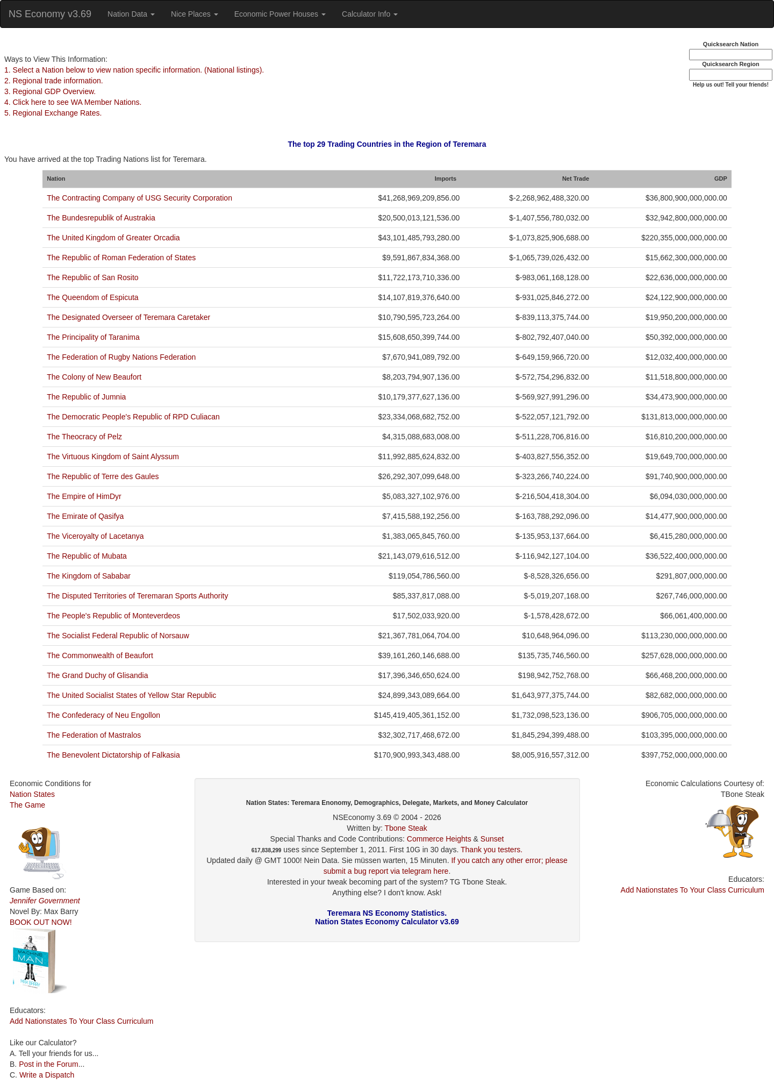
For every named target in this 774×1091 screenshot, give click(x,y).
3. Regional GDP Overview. (50, 91)
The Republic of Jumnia (86, 397)
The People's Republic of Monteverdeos (113, 615)
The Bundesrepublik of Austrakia (101, 217)
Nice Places (194, 14)
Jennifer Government (45, 900)
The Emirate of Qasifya (85, 516)
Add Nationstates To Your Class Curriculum (81, 1021)
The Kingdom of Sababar (89, 576)
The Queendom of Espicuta (92, 297)
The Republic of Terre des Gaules (103, 476)
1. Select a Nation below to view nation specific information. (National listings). (134, 70)
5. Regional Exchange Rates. (53, 113)
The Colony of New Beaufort (94, 377)
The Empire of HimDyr (84, 496)
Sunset (492, 839)
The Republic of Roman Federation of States (121, 257)
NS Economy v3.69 (50, 14)
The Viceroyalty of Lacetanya (95, 536)
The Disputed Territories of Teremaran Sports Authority (137, 595)
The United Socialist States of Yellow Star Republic (131, 695)
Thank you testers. (491, 849)
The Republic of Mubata (87, 556)
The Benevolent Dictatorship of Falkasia (113, 755)
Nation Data (131, 14)
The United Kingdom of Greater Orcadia (113, 237)
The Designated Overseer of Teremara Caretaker (128, 317)
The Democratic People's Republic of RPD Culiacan (133, 416)
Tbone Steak (405, 828)
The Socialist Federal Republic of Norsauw (118, 635)
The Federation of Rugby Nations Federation (121, 357)
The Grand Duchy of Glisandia (97, 675)
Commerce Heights (439, 839)
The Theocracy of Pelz (84, 436)
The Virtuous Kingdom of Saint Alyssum (113, 456)
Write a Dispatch (46, 1075)
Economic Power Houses (280, 14)
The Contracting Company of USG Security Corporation (139, 198)
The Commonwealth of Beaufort (100, 655)
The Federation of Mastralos (94, 735)
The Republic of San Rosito (92, 277)
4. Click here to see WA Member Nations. (72, 102)
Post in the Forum (48, 1064)
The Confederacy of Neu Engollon (103, 715)
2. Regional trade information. (53, 80)
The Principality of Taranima (93, 337)
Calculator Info (370, 14)
